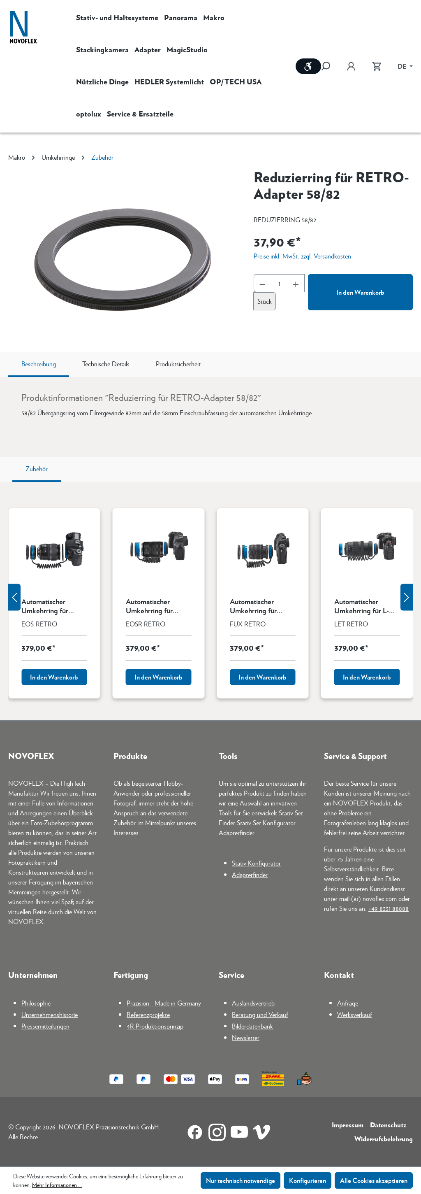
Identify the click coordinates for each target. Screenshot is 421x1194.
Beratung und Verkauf (260, 1014)
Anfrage (347, 1003)
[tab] (38, 364)
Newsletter (245, 1037)
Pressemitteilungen (45, 1026)
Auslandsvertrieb (253, 1003)
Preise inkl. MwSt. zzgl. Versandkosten (302, 256)
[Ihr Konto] (351, 66)
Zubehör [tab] (36, 468)
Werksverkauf (354, 1014)
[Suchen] (329, 66)
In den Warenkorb (360, 292)
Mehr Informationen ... (57, 1184)
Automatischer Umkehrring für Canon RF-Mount (152, 606)
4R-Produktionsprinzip (155, 1026)
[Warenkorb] (376, 66)
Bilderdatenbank (252, 1026)
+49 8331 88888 (388, 908)
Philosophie (36, 1003)
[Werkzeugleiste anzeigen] (308, 66)
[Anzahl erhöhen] (296, 283)
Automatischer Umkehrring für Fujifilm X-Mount (256, 606)
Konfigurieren (307, 1180)
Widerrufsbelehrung (383, 1138)
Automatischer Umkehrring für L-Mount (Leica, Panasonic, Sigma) (361, 606)
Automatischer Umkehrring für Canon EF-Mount (47, 606)
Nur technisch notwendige (240, 1180)
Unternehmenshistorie (49, 1014)
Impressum (347, 1125)
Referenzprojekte (148, 1014)
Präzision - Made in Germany (164, 1003)
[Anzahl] (279, 283)
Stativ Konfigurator (256, 863)
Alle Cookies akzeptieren (373, 1180)
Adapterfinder (250, 874)
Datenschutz (388, 1125)
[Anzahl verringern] (262, 283)
